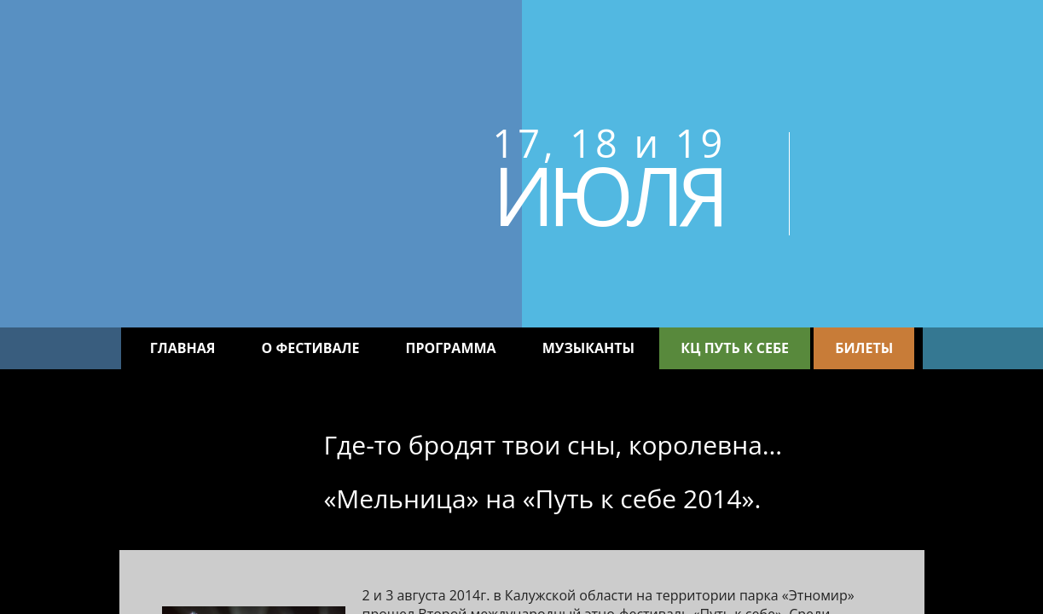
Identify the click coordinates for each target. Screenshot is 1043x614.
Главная (183, 348)
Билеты (864, 348)
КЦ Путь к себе (735, 348)
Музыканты (588, 348)
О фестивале (311, 348)
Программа (451, 348)
